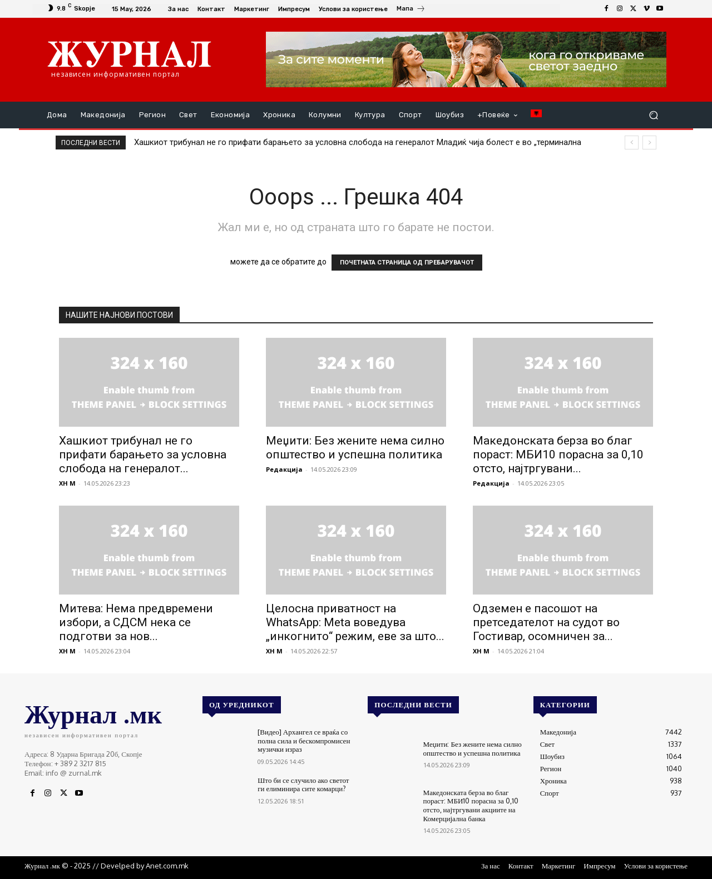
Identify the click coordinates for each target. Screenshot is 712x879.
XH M (67, 483)
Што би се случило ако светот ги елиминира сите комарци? (303, 784)
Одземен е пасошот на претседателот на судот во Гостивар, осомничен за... (546, 622)
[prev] (632, 142)
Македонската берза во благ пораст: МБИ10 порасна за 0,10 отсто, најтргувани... (558, 454)
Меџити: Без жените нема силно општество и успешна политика (355, 447)
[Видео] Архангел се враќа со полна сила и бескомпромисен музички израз (303, 740)
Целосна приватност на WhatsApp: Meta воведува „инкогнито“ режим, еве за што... (355, 622)
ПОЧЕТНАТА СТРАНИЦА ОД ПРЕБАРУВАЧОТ (407, 262)
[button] (653, 115)
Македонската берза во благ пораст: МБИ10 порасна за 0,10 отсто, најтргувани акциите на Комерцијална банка (470, 805)
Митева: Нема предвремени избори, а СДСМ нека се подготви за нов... (136, 622)
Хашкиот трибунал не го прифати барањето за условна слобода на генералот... (142, 454)
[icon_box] (411, 10)
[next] (649, 142)
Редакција (284, 469)
